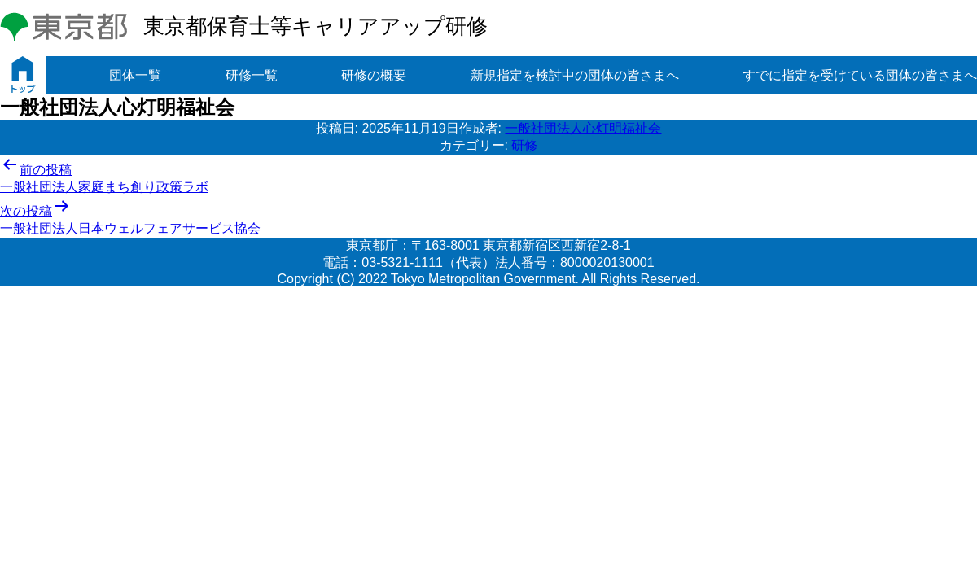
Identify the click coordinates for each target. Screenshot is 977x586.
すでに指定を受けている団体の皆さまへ (860, 75)
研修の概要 (373, 75)
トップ (23, 75)
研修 (524, 145)
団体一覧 (135, 75)
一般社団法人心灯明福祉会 (583, 128)
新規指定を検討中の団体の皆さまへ (575, 75)
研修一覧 (252, 75)
